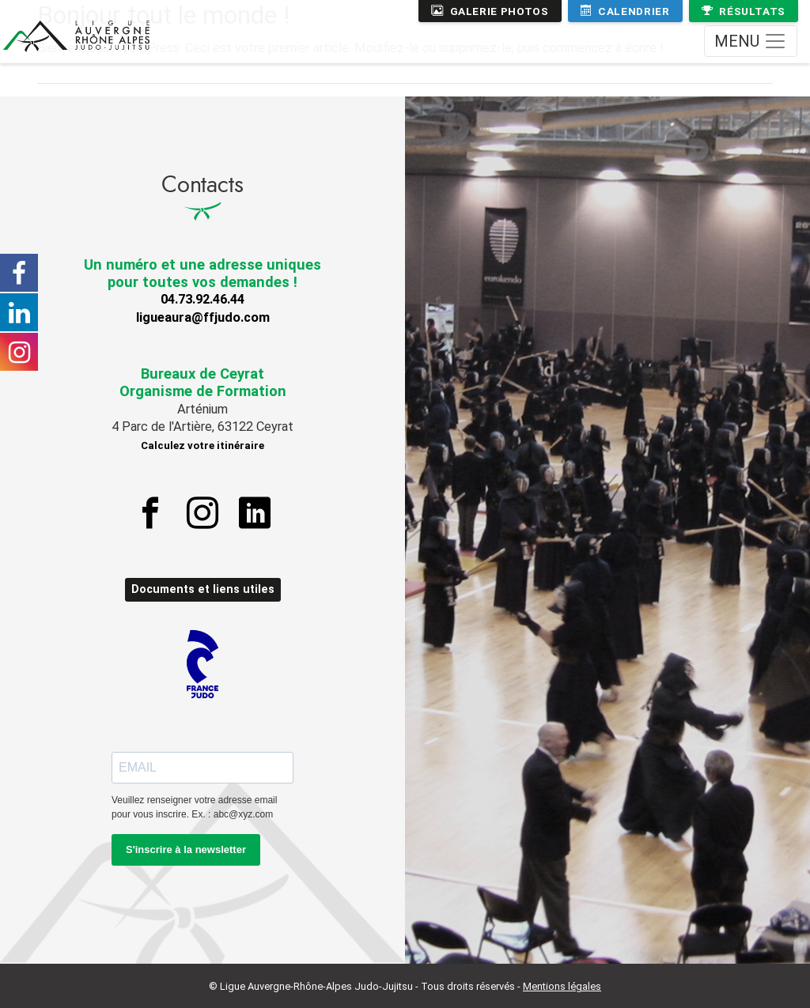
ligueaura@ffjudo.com (203, 317)
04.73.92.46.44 (202, 299)
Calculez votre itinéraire (202, 445)
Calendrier (625, 11)
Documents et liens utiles (202, 589)
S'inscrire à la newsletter (186, 849)
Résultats (743, 11)
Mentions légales (562, 986)
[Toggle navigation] (750, 41)
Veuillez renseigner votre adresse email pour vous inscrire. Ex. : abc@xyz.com (194, 807)
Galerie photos (490, 11)
